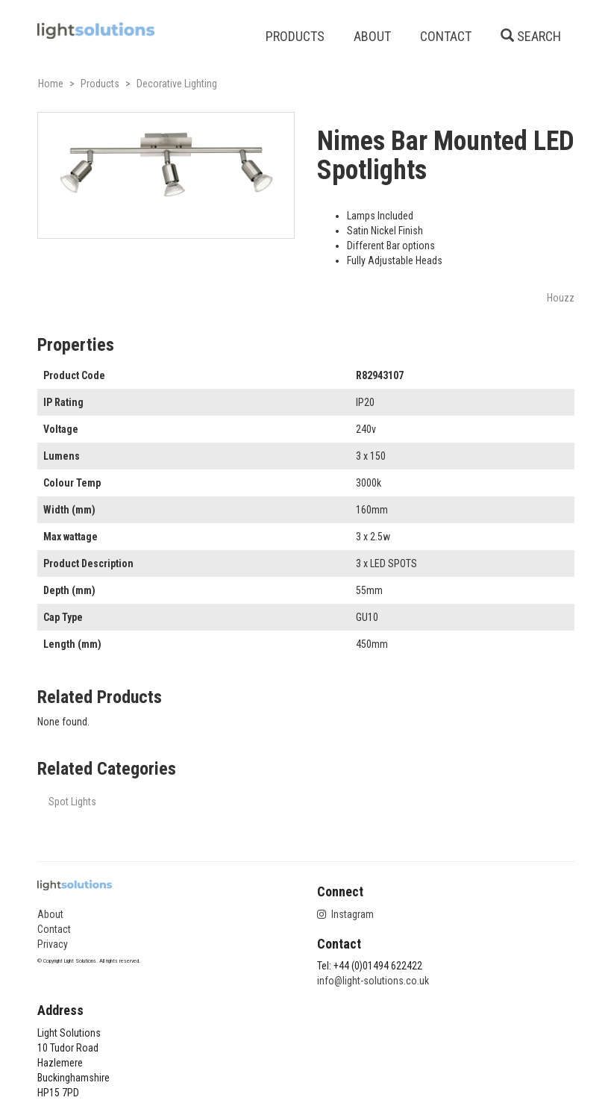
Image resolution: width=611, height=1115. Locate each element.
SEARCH (531, 36)
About (50, 914)
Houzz (560, 298)
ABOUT (372, 36)
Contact (54, 929)
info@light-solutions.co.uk (373, 981)
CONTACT (445, 36)
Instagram (345, 914)
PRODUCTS (295, 36)
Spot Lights (72, 802)
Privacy (52, 944)
